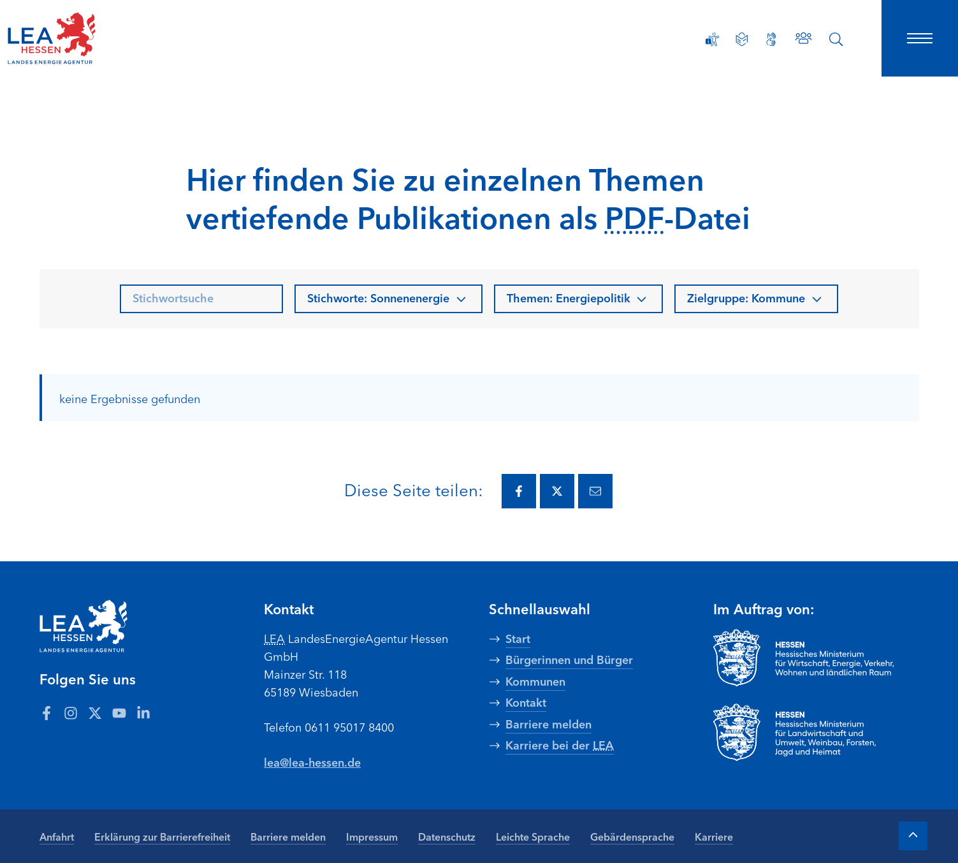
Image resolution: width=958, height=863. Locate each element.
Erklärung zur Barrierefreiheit (162, 836)
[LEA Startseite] (92, 38)
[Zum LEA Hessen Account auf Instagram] (71, 711)
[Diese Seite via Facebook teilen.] (519, 491)
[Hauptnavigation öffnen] (920, 38)
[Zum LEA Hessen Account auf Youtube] (119, 711)
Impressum (372, 836)
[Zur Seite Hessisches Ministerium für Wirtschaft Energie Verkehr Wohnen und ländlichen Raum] (816, 657)
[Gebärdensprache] (770, 39)
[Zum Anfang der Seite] (913, 835)
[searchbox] (201, 298)
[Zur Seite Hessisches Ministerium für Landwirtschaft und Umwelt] (816, 732)
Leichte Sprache (533, 836)
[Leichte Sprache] (740, 39)
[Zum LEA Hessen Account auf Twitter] (95, 711)
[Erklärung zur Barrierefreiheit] (711, 39)
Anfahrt (57, 836)
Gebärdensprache (632, 836)
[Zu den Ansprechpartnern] (802, 38)
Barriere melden (288, 836)
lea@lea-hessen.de (312, 761)
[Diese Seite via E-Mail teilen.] (595, 491)
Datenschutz (446, 836)
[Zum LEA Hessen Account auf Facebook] (47, 711)
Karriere (714, 836)
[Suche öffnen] (836, 39)
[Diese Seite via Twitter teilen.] (557, 491)
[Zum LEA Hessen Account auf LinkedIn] (143, 711)
